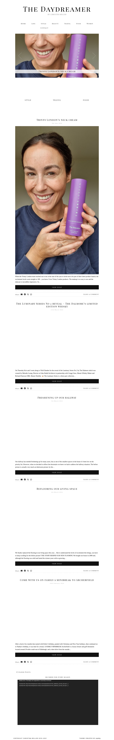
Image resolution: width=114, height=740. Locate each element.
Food (78, 24)
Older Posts (24, 672)
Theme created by (90, 738)
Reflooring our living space (57, 488)
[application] (58, 702)
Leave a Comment (91, 294)
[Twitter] (76, 28)
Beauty (55, 24)
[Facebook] (86, 28)
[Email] (96, 28)
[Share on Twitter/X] (28, 294)
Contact (44, 28)
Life (33, 24)
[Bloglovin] (91, 28)
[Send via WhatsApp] (31, 294)
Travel (67, 24)
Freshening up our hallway (57, 397)
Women (90, 24)
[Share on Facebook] (25, 294)
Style (43, 24)
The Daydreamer (57, 8)
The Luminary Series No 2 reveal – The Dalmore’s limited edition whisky (57, 305)
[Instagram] (81, 28)
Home (23, 24)
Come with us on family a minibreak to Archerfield (57, 580)
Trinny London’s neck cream (57, 120)
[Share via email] (21, 294)
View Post (57, 287)
